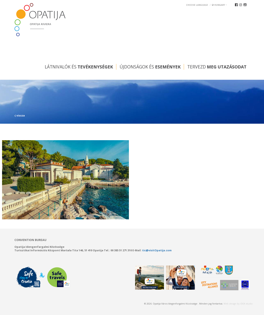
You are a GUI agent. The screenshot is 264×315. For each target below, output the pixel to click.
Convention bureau (30, 240)
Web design (230, 303)
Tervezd (216, 67)
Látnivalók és (79, 67)
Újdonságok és (150, 67)
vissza (19, 115)
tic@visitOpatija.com (157, 250)
